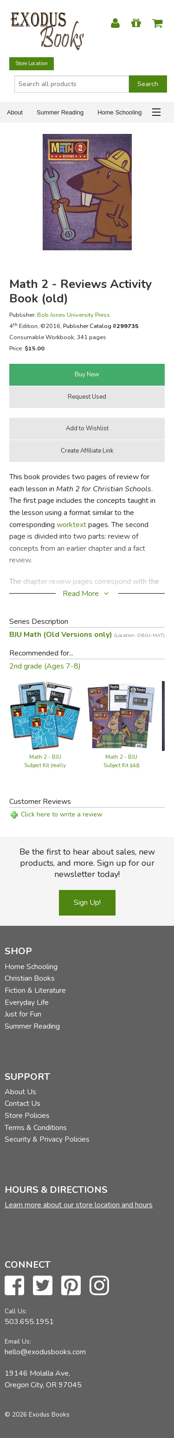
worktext (71, 525)
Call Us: (16, 1311)
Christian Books (30, 978)
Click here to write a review (62, 814)
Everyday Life (27, 1002)
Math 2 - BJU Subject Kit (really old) (45, 765)
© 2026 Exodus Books (37, 1414)
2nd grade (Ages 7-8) (45, 666)
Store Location (31, 63)
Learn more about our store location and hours (79, 1205)
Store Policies (27, 1115)
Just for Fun (23, 1014)
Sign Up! (87, 902)
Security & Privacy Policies (47, 1139)
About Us (20, 1092)
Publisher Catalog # (101, 326)
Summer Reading (60, 112)
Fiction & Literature (35, 990)
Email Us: (18, 1341)
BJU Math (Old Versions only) (87, 634)
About (15, 112)
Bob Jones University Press (73, 315)
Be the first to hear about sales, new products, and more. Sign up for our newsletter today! (87, 863)
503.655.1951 (29, 1322)
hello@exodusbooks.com (45, 1352)
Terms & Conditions (36, 1128)
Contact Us (22, 1103)
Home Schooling (119, 112)
